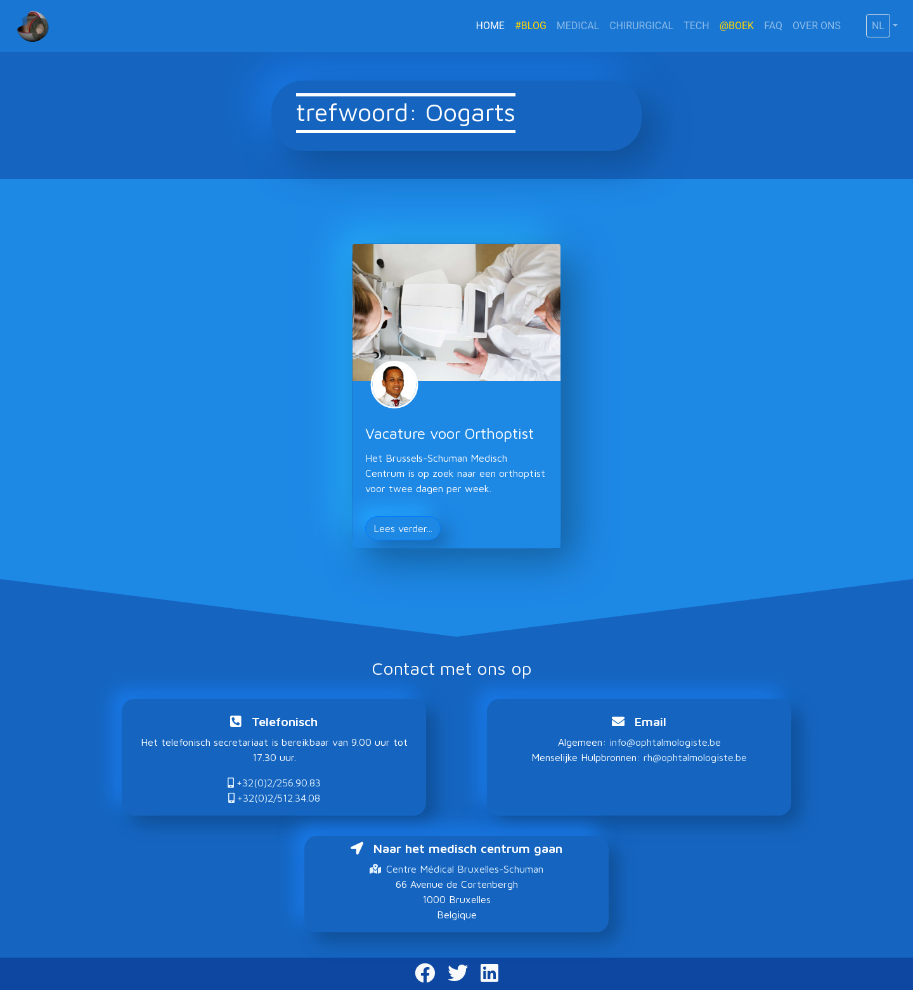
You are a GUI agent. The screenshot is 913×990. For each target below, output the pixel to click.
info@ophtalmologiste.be (665, 742)
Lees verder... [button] (402, 528)
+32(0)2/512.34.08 (274, 798)
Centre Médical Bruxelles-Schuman (456, 869)
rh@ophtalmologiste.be (695, 757)
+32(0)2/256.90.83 (274, 782)
